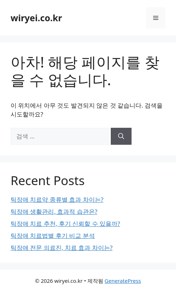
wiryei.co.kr (36, 18)
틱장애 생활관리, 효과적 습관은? (54, 211)
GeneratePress (123, 280)
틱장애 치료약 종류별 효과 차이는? (57, 199)
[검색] (121, 136)
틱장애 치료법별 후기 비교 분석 (53, 235)
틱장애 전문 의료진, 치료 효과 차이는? (62, 248)
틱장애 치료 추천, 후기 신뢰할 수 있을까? (65, 223)
